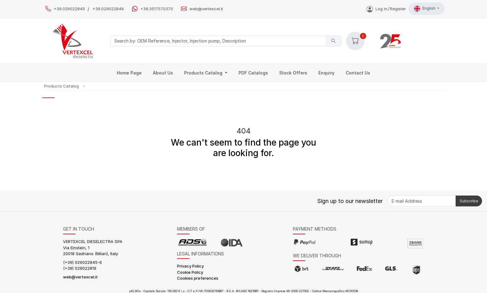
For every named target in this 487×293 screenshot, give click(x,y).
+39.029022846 (108, 9)
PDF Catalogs (253, 72)
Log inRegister (386, 8)
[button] (355, 41)
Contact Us (358, 72)
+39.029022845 (69, 9)
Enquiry (326, 72)
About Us (163, 72)
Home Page (129, 72)
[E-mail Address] (422, 201)
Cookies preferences (197, 278)
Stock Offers (293, 72)
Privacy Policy (190, 266)
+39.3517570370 (156, 9)
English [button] (425, 9)
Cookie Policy (190, 272)
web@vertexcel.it (206, 9)
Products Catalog (204, 72)
